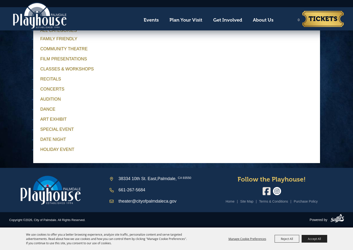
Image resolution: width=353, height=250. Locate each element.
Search (283, 20)
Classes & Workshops (67, 69)
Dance (47, 109)
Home (230, 201)
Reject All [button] (287, 239)
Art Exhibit (53, 119)
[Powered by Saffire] (337, 219)
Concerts (52, 89)
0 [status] (299, 20)
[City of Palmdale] (39, 15)
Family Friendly (58, 38)
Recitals (50, 79)
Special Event (57, 129)
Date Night (53, 139)
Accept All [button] (314, 239)
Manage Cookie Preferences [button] (247, 239)
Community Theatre (64, 48)
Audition (50, 99)
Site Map (246, 201)
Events (151, 20)
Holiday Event (57, 149)
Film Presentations (63, 59)
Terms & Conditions (273, 201)
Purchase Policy (306, 201)
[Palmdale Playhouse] (50, 190)
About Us (263, 20)
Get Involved (227, 20)
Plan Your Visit (185, 20)
